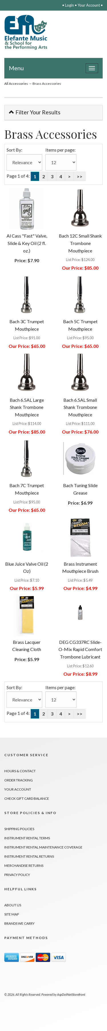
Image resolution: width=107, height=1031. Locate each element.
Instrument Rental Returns (29, 856)
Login (69, 5)
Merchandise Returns (23, 865)
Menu (16, 67)
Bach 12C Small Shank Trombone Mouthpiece (80, 243)
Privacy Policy (17, 875)
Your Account (89, 5)
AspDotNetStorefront (71, 994)
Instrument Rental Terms (27, 838)
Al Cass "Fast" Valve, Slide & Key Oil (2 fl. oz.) (27, 243)
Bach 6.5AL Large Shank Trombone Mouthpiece (27, 407)
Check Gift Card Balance (26, 798)
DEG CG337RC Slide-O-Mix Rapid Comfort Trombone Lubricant (80, 649)
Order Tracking (18, 780)
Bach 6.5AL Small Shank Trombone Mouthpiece (80, 407)
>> (79, 176)
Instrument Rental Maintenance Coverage (43, 847)
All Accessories (16, 83)
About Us (12, 905)
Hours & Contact (20, 771)
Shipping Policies (19, 829)
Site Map (11, 914)
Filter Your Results (34, 112)
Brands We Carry (19, 923)
